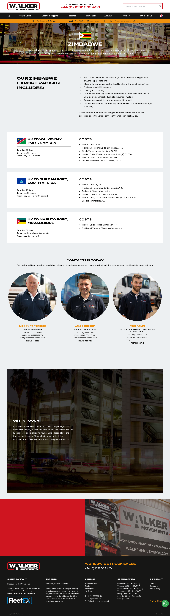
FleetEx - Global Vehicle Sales (20, 584)
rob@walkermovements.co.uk (137, 340)
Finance (72, 16)
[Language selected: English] (161, 16)
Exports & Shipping (51, 16)
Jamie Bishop (85, 326)
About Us (109, 16)
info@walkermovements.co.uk (98, 601)
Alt (162, 614)
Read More (32, 341)
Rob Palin (137, 326)
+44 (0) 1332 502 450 (80, 7)
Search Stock (26, 16)
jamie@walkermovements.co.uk (85, 338)
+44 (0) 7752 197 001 (87, 335)
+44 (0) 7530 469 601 (140, 337)
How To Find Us (145, 16)
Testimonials (90, 16)
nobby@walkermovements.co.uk (32, 338)
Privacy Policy (155, 589)
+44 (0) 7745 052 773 (35, 335)
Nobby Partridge (32, 326)
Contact (126, 16)
